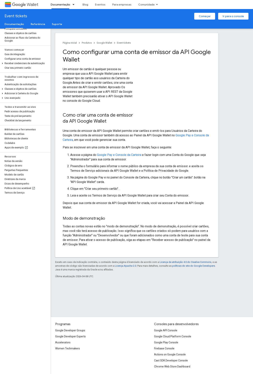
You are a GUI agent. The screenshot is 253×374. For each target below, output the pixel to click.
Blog (85, 4)
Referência (38, 24)
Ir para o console (233, 16)
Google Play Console (166, 342)
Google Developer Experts (70, 336)
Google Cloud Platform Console (172, 336)
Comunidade (146, 4)
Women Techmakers (67, 348)
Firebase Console (164, 348)
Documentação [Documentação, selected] (60, 4)
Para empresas (121, 4)
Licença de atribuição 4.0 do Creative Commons (185, 262)
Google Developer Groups (70, 330)
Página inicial (70, 42)
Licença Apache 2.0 (125, 265)
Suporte (57, 24)
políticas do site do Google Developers (193, 265)
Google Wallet (104, 42)
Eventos (100, 4)
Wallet (25, 4)
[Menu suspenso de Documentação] (74, 4)
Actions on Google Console (170, 354)
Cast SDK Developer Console (171, 360)
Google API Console (165, 330)
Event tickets (16, 16)
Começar (205, 16)
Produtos (87, 42)
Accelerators (62, 342)
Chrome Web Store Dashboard (172, 366)
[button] (24, 63)
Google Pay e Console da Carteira (119, 155)
